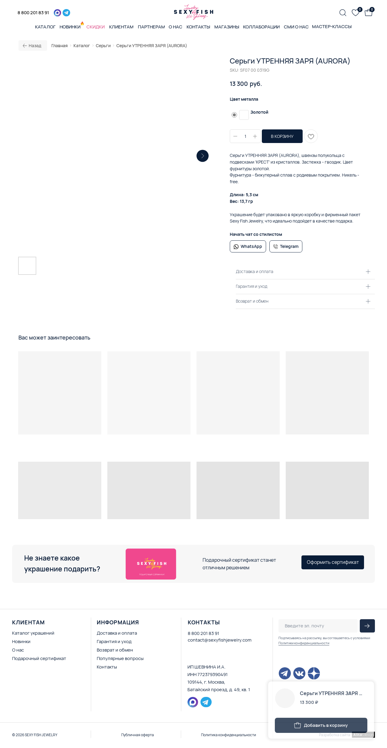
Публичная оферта (137, 734)
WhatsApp (251, 246)
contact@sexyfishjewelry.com (220, 640)
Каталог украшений (33, 633)
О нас (18, 650)
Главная (59, 45)
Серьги (103, 45)
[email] (318, 626)
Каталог (81, 45)
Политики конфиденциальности (303, 643)
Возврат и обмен (115, 650)
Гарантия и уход (114, 641)
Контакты (107, 667)
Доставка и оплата (117, 633)
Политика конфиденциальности (228, 734)
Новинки (21, 641)
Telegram (289, 246)
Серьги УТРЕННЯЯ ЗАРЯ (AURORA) (151, 45)
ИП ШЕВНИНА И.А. (206, 667)
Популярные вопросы (120, 658)
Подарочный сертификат (39, 658)
